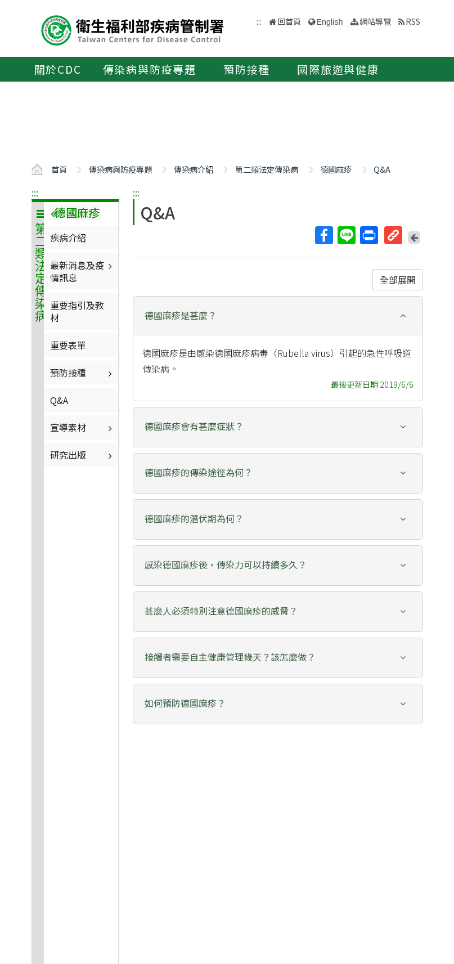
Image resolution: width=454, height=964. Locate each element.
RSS (413, 21)
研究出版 (82, 454)
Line (346, 235)
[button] (278, 315)
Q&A (382, 169)
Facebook (323, 235)
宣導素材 (82, 427)
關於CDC (58, 69)
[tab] (277, 316)
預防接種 (246, 69)
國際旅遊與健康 (338, 69)
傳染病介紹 (193, 169)
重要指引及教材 (77, 311)
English (329, 21)
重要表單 (68, 345)
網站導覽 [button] (375, 21)
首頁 (59, 169)
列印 (368, 235)
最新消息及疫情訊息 (82, 271)
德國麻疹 (336, 169)
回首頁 (289, 21)
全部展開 (398, 279)
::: (35, 192)
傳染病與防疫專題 (149, 69)
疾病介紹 (68, 237)
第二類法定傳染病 (266, 169)
